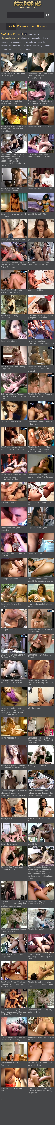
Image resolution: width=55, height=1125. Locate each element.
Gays (32, 26)
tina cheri (27, 46)
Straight (11, 26)
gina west (25, 38)
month (30, 34)
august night (18, 49)
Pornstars (22, 26)
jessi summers (6, 49)
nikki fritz (29, 49)
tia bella (47, 46)
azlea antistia (6, 46)
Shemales (42, 26)
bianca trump (31, 42)
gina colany (37, 46)
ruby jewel (4, 42)
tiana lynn (46, 38)
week (36, 34)
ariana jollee (17, 46)
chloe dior (41, 42)
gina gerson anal (17, 42)
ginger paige (35, 38)
